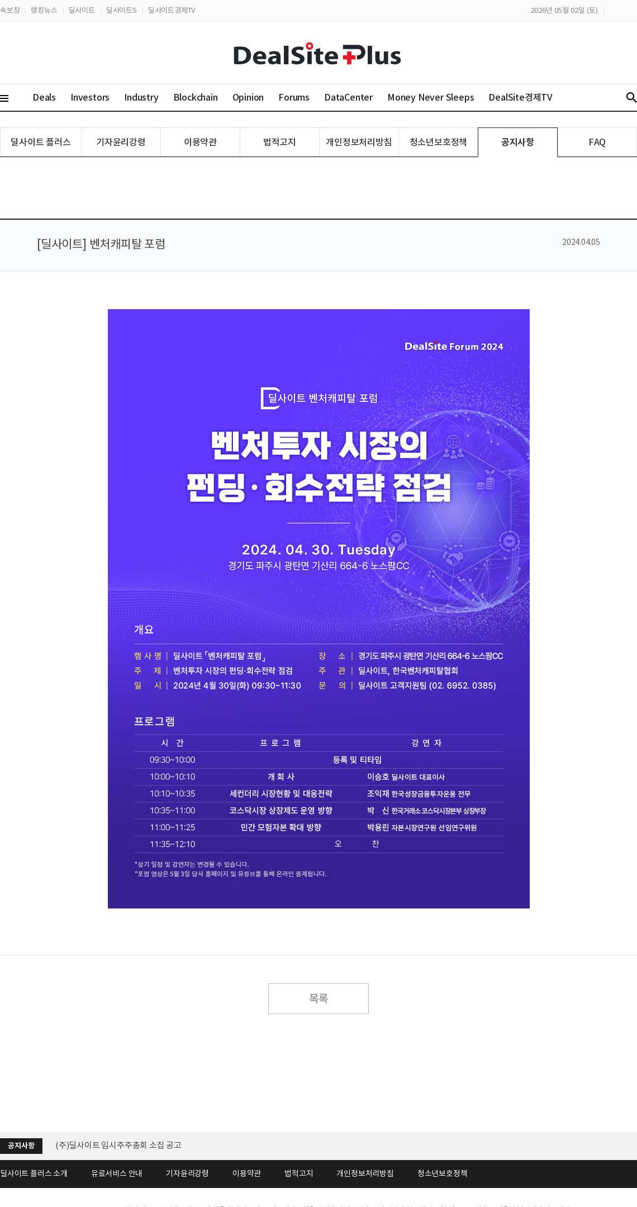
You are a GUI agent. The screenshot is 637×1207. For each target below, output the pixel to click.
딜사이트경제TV (171, 10)
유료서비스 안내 (116, 1173)
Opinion (248, 97)
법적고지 (279, 142)
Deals (44, 97)
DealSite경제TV (526, 97)
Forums (294, 97)
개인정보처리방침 (359, 142)
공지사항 (517, 142)
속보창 (10, 10)
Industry (141, 97)
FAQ (597, 142)
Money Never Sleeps (430, 97)
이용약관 (200, 142)
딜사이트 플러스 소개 (34, 1173)
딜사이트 (82, 10)
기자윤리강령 (121, 142)
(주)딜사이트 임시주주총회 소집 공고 (118, 1145)
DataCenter (348, 97)
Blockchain (195, 97)
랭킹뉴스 (44, 10)
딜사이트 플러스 (40, 142)
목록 (318, 998)
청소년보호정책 (439, 142)
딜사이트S (121, 10)
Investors (90, 97)
